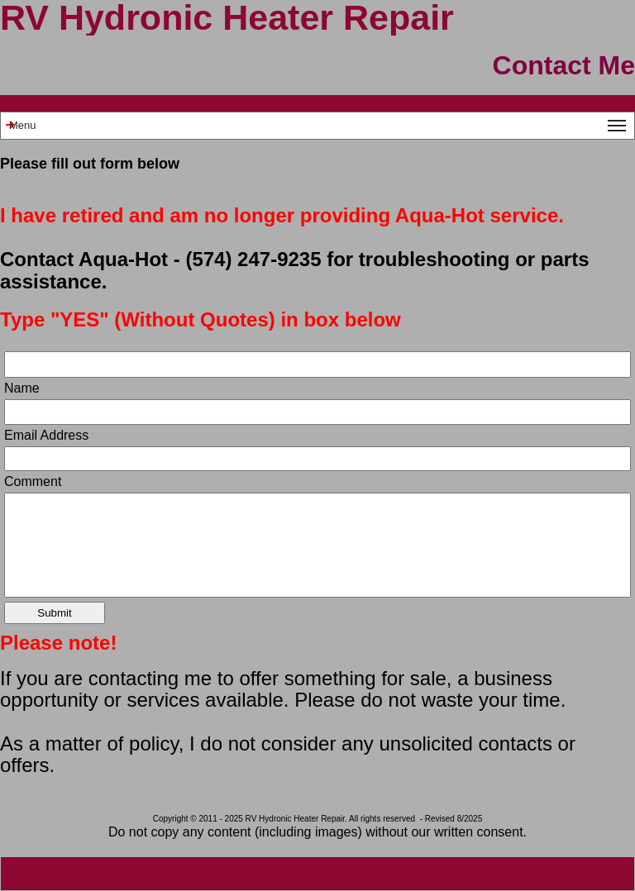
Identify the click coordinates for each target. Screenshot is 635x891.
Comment (32, 481)
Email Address (46, 435)
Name (22, 388)
